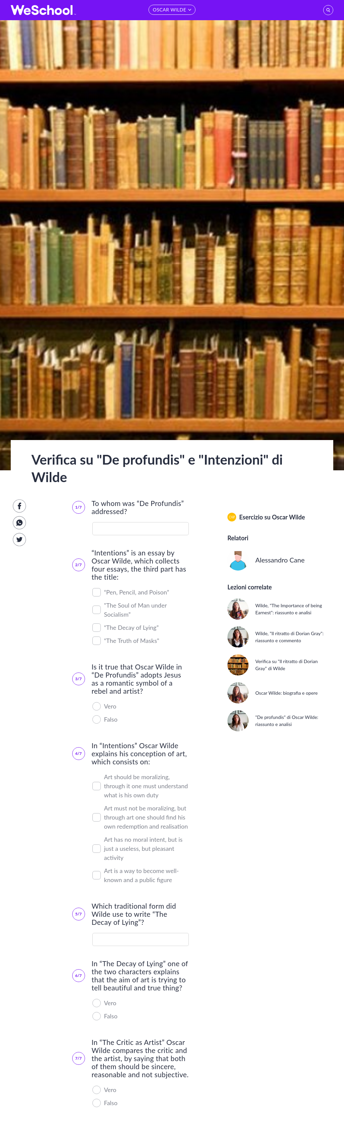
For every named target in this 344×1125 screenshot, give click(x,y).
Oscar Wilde (288, 517)
